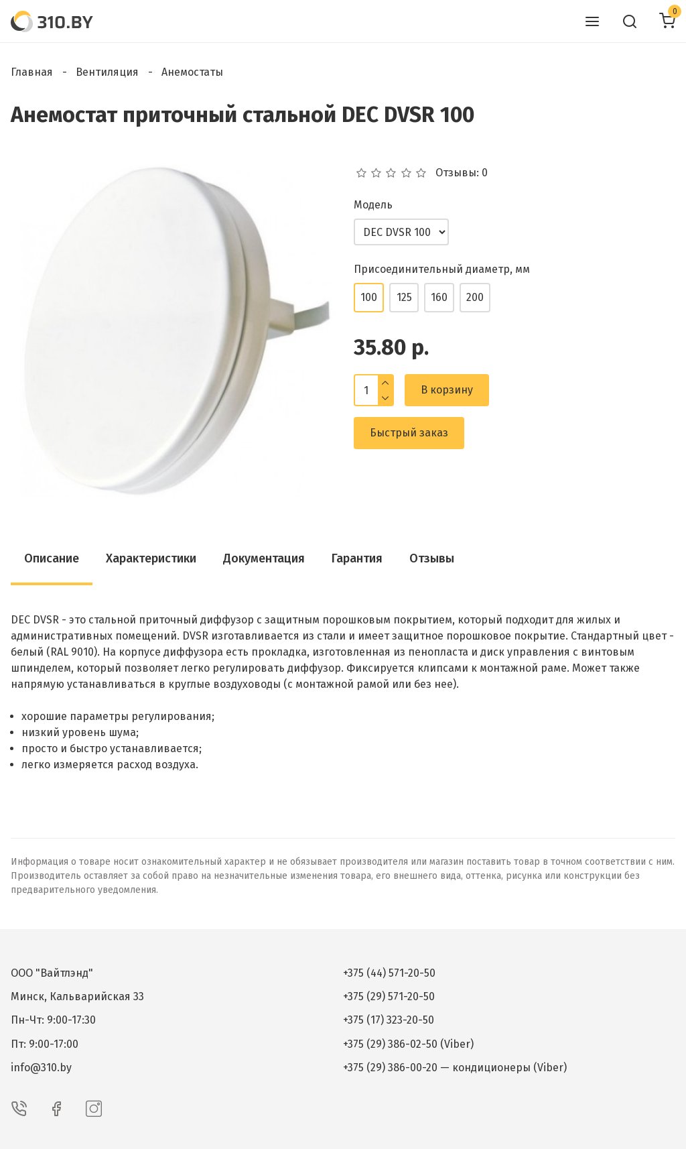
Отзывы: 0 (461, 173)
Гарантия (357, 558)
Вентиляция (107, 72)
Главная (32, 72)
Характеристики (151, 558)
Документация (264, 558)
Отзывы (431, 558)
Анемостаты (192, 72)
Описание (51, 558)
